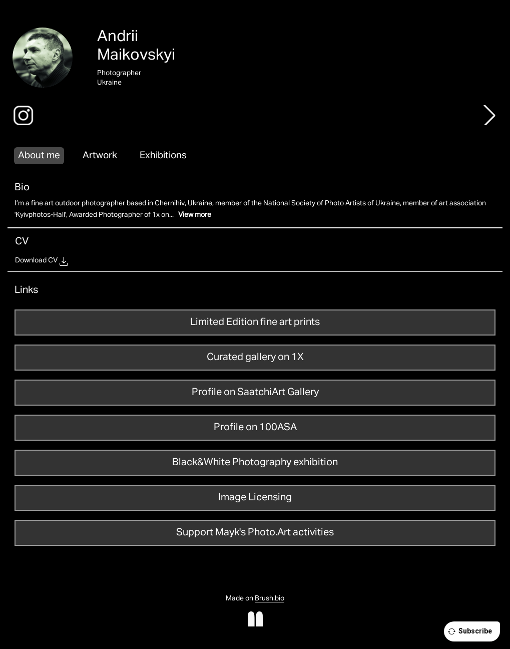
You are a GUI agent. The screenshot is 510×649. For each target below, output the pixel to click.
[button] (489, 115)
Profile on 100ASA (255, 427)
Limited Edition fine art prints (255, 322)
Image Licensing (255, 497)
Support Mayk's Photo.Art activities (255, 532)
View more (194, 214)
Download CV (36, 260)
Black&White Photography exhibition (255, 462)
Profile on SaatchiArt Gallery (255, 392)
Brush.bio (269, 598)
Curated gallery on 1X (255, 357)
